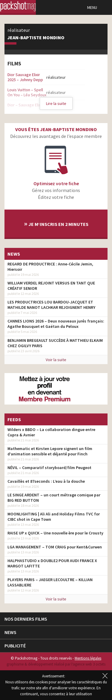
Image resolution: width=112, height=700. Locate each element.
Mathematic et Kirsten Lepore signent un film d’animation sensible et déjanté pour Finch (49, 451)
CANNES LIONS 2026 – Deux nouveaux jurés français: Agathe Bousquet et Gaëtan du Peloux (55, 323)
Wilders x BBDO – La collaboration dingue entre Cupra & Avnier (51, 432)
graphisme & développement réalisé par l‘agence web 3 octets (56, 664)
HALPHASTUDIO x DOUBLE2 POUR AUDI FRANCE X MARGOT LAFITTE (52, 563)
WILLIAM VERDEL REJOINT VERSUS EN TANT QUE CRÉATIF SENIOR (51, 285)
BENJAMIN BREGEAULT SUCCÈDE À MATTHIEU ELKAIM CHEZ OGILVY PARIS (55, 343)
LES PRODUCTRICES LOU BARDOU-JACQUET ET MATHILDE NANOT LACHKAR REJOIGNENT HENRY (51, 304)
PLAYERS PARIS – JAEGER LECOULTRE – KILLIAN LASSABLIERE (50, 582)
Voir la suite (56, 359)
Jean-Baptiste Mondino (36, 37)
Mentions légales (88, 658)
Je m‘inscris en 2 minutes (56, 223)
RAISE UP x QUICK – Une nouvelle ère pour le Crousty (55, 533)
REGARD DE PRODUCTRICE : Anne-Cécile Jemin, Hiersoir (50, 266)
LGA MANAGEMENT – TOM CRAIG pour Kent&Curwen (54, 547)
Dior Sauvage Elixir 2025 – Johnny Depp (25, 77)
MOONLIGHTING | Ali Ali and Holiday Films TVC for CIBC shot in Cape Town (53, 516)
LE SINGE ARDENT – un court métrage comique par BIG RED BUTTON (53, 497)
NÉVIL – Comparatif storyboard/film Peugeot (49, 467)
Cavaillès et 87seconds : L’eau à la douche (46, 481)
